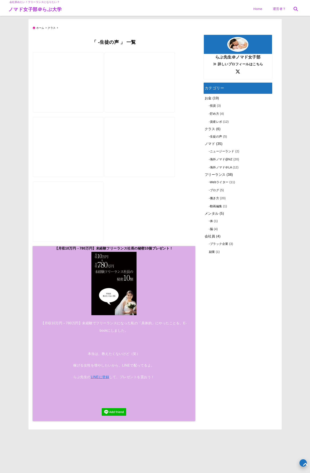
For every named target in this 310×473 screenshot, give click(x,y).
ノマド (210, 142)
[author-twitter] (238, 70)
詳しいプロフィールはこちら (238, 62)
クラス (210, 127)
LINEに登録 (100, 387)
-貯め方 (214, 112)
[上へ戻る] (303, 463)
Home (257, 9)
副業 (212, 250)
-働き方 (214, 196)
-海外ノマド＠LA (220, 166)
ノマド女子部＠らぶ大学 (35, 9)
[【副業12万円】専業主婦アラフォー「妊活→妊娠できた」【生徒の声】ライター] (69, 71)
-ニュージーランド (221, 149)
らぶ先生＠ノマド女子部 (238, 55)
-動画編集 (215, 204)
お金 (208, 96)
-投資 (212, 104)
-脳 (211, 227)
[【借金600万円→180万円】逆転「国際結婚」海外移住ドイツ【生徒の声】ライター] (69, 208)
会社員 (210, 235)
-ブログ (214, 188)
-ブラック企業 (218, 242)
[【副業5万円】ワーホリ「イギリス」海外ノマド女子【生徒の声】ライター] (143, 139)
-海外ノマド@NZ (221, 157)
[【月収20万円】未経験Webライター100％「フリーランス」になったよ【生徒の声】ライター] (69, 139)
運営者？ (279, 9)
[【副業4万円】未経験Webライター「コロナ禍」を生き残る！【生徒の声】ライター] (143, 71)
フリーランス (215, 173)
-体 (211, 219)
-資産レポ (215, 120)
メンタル (212, 212)
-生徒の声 (215, 135)
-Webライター (219, 180)
